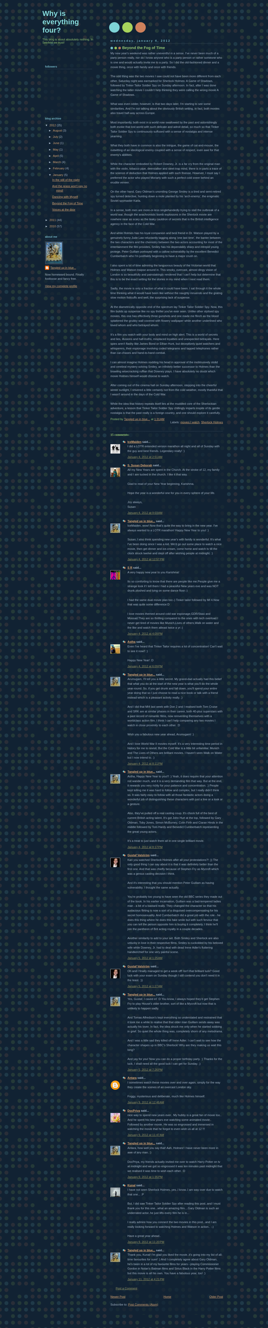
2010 (53, 226)
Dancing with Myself (65, 196)
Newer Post (117, 1296)
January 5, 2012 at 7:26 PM (145, 1069)
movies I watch (189, 422)
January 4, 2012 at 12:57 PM (145, 559)
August (58, 130)
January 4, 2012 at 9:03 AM (145, 512)
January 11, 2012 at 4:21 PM (145, 1279)
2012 (53, 125)
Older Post (216, 1296)
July (56, 136)
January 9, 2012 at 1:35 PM (145, 1176)
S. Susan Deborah (139, 465)
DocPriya (133, 1110)
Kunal (131, 1185)
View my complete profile (61, 286)
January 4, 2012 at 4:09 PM (145, 633)
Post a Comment (126, 1288)
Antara (132, 1077)
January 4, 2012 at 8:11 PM (145, 763)
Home (167, 1296)
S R (129, 567)
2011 (53, 220)
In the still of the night (66, 179)
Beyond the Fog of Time (67, 203)
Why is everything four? (60, 21)
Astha (131, 641)
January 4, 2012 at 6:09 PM (145, 666)
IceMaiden (134, 441)
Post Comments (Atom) (143, 1304)
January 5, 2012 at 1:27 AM (145, 986)
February (59, 168)
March (57, 162)
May (56, 149)
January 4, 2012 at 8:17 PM (145, 847)
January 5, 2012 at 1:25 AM (145, 958)
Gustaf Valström (138, 855)
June (56, 143)
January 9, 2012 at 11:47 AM (145, 1134)
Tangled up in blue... (141, 521)
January (58, 174)
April (56, 155)
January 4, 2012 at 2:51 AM (145, 456)
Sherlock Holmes (212, 422)
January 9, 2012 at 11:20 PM (145, 1241)
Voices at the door (63, 209)
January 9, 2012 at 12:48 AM (145, 1102)
